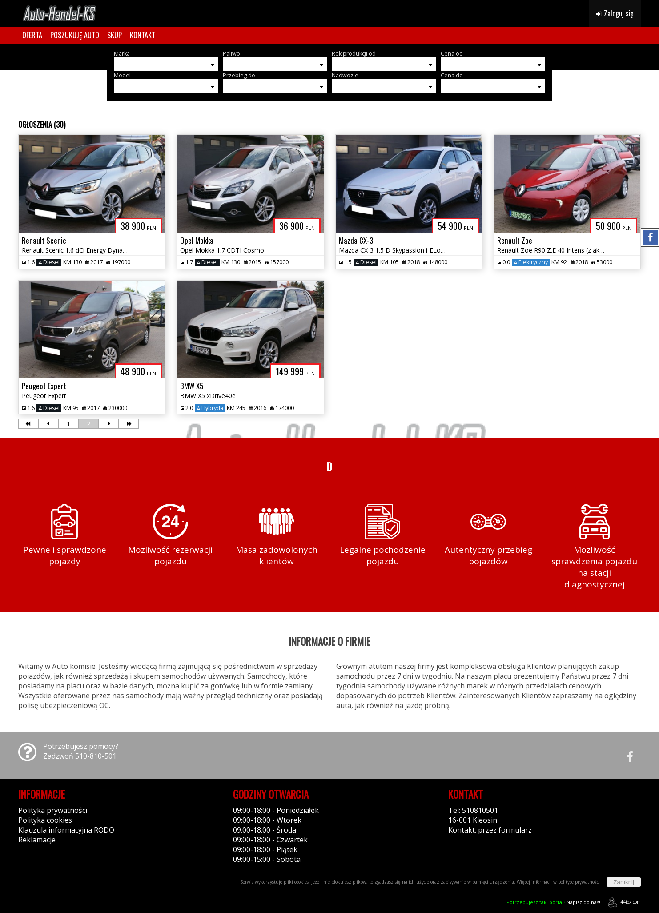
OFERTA (32, 35)
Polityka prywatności (52, 810)
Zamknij (623, 882)
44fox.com (623, 902)
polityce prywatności (579, 882)
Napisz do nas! (553, 902)
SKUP (114, 35)
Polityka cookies (45, 820)
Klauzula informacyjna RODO (66, 830)
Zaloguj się (615, 13)
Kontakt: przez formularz (490, 830)
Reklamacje (37, 840)
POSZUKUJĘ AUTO (74, 35)
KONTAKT (142, 35)
